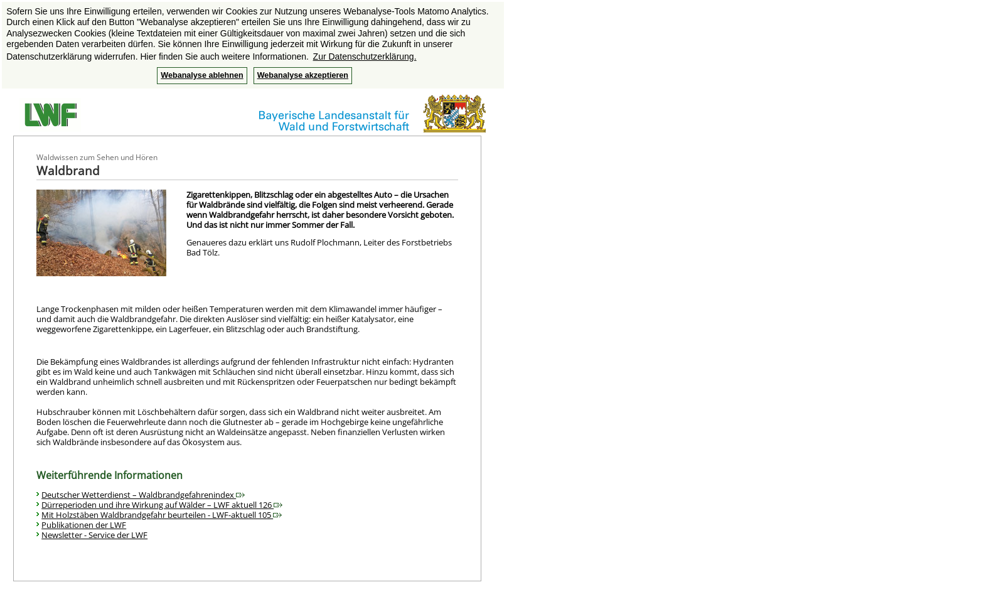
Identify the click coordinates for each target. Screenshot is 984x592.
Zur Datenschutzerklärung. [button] (365, 56)
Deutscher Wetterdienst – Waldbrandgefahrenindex (143, 494)
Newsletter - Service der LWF (94, 535)
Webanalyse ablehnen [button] (202, 75)
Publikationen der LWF (83, 524)
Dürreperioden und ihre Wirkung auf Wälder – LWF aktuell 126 (161, 504)
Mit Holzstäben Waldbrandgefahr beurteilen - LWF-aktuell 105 (161, 514)
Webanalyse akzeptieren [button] (302, 75)
